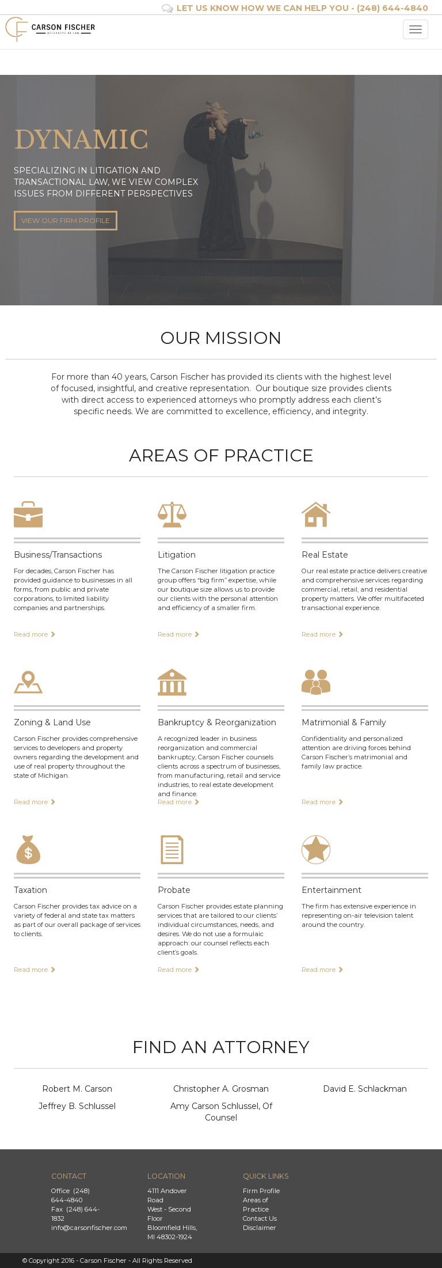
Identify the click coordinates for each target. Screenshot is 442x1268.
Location (166, 1176)
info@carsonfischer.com (89, 1228)
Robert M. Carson (77, 1089)
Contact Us (260, 1218)
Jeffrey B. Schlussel (77, 1106)
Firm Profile (261, 1191)
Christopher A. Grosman (221, 1089)
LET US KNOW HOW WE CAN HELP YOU (263, 8)
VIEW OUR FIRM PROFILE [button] (65, 220)
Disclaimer (259, 1228)
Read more (35, 634)
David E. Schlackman (365, 1089)
